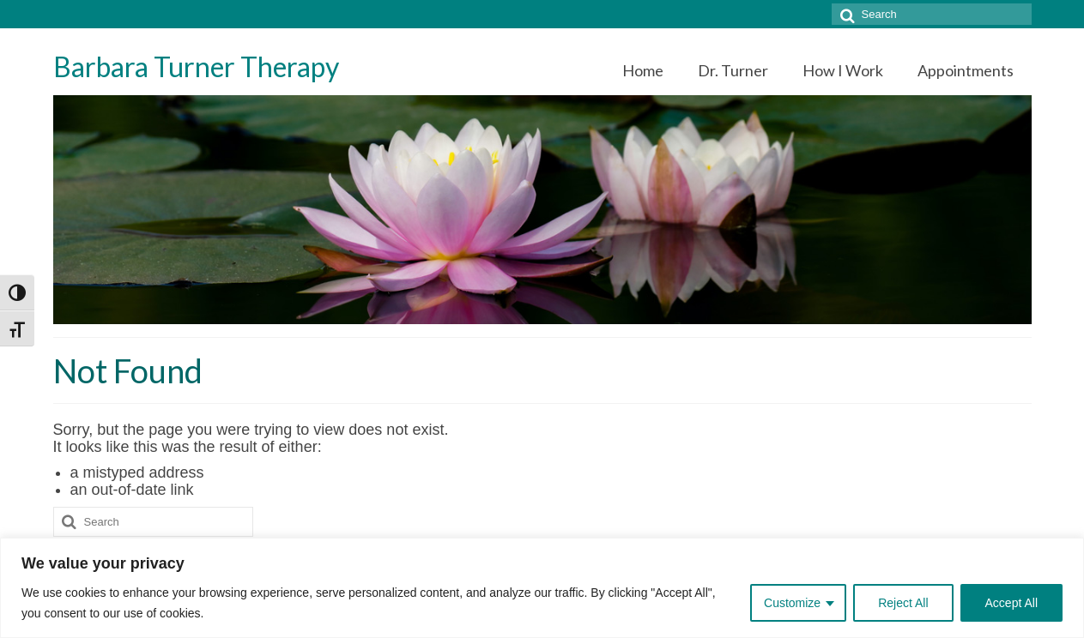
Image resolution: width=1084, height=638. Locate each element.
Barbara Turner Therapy (196, 66)
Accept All (1011, 603)
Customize (792, 603)
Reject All (903, 603)
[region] (542, 588)
